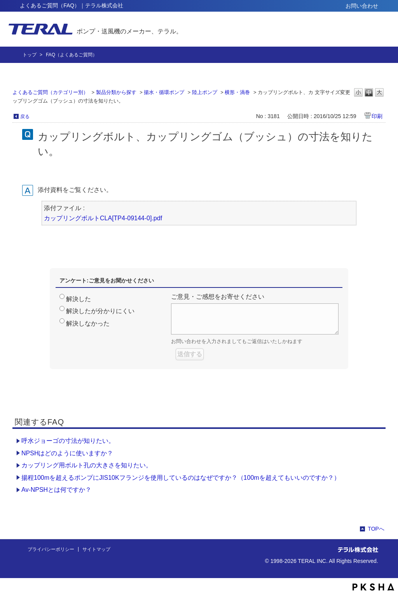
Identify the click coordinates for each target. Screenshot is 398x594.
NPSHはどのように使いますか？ (67, 453)
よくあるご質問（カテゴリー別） (50, 92)
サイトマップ (96, 549)
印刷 (377, 116)
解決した (78, 299)
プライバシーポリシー (51, 549)
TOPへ (376, 529)
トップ (30, 54)
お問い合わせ (362, 6)
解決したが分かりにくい (100, 311)
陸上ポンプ (204, 92)
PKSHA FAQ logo (373, 587)
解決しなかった (88, 323)
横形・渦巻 (237, 92)
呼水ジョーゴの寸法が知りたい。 (68, 440)
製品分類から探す (116, 92)
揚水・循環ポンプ (164, 92)
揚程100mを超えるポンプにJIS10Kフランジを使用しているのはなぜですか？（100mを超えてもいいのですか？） (180, 477)
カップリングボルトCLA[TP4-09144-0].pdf (103, 218)
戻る (25, 116)
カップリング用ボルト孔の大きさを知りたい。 (86, 465)
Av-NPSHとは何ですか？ (56, 489)
